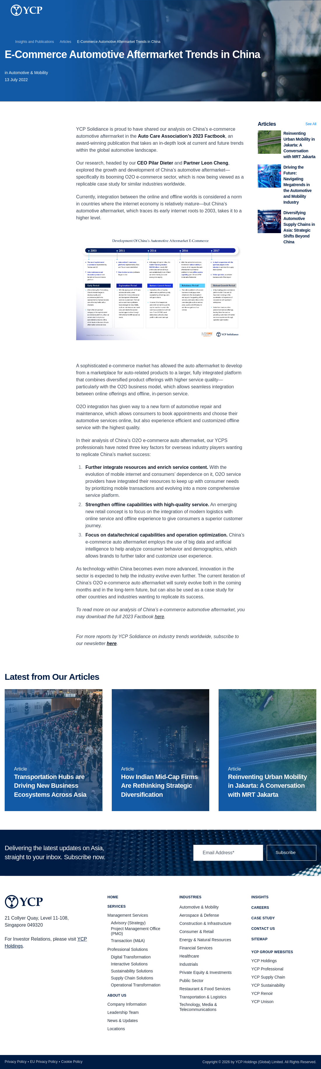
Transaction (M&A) (128, 940)
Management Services (127, 915)
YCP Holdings (264, 960)
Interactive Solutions (129, 964)
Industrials (188, 964)
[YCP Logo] (27, 10)
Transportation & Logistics (202, 997)
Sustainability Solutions (132, 971)
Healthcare (189, 956)
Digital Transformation (131, 957)
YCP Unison (262, 1001)
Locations (116, 1028)
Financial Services (196, 948)
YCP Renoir (262, 993)
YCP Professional (267, 969)
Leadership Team (123, 1012)
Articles (65, 42)
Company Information (126, 1004)
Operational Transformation (135, 985)
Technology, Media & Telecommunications (198, 1007)
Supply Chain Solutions (132, 978)
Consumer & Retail (196, 931)
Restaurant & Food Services (205, 988)
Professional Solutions (127, 949)
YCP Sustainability (268, 985)
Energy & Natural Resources (205, 939)
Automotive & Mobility (28, 72)
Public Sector (191, 980)
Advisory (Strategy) (128, 922)
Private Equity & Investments (205, 972)
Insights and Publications (34, 42)
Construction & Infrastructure (205, 923)
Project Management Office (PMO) (135, 931)
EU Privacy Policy (44, 1062)
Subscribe (290, 852)
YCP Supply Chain (268, 977)
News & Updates (122, 1020)
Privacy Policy (16, 1062)
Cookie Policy (72, 1062)
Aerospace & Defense (199, 915)
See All (311, 124)
